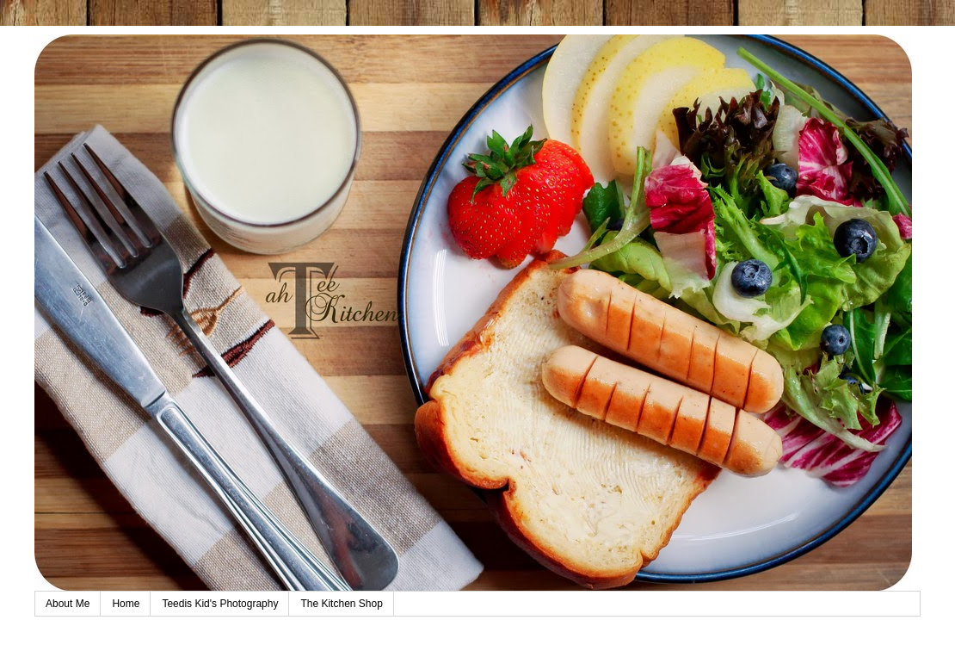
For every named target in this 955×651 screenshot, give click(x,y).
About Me (67, 604)
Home (125, 604)
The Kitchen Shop (341, 604)
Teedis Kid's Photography (220, 604)
